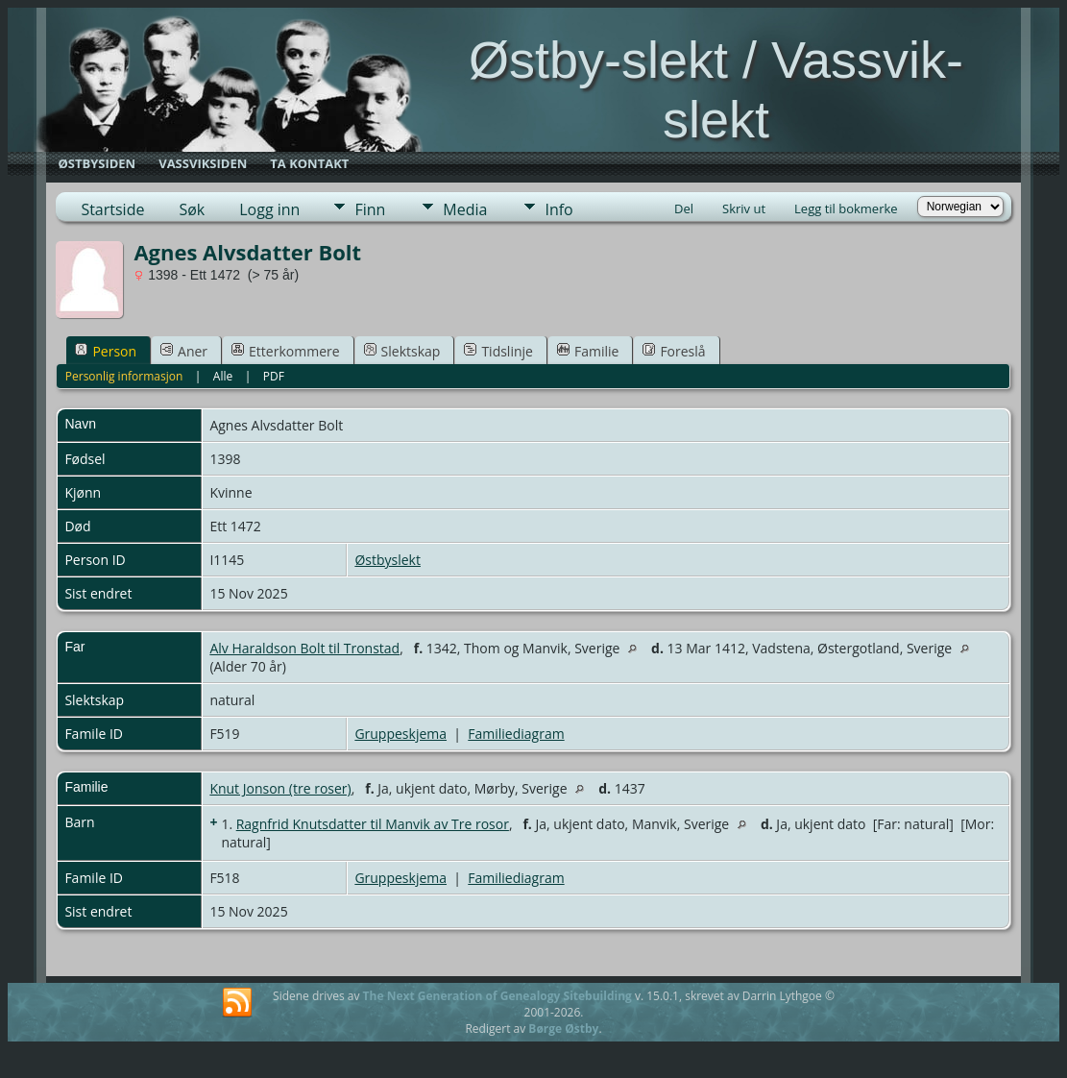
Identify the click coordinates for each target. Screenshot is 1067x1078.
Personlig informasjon (124, 376)
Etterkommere (285, 351)
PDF (273, 376)
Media (465, 209)
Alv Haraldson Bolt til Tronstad (304, 648)
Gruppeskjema (400, 733)
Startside (112, 209)
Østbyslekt (387, 560)
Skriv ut (743, 208)
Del (683, 208)
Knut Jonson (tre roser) (280, 788)
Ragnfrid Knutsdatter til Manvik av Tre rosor (372, 824)
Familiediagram (516, 733)
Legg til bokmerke (846, 208)
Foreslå (674, 351)
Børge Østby (563, 1028)
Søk (192, 209)
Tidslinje (498, 351)
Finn (369, 209)
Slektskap (402, 351)
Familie (587, 351)
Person (105, 351)
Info (558, 209)
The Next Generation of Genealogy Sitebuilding (497, 996)
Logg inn (269, 209)
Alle (222, 376)
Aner (183, 351)
